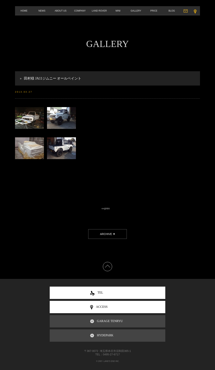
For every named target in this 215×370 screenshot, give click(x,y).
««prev (106, 208)
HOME (24, 10)
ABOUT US (60, 10)
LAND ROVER (99, 10)
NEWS (42, 10)
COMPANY (80, 10)
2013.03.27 (23, 92)
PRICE (153, 10)
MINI (118, 10)
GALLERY (136, 10)
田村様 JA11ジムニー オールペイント (52, 78)
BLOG (172, 10)
